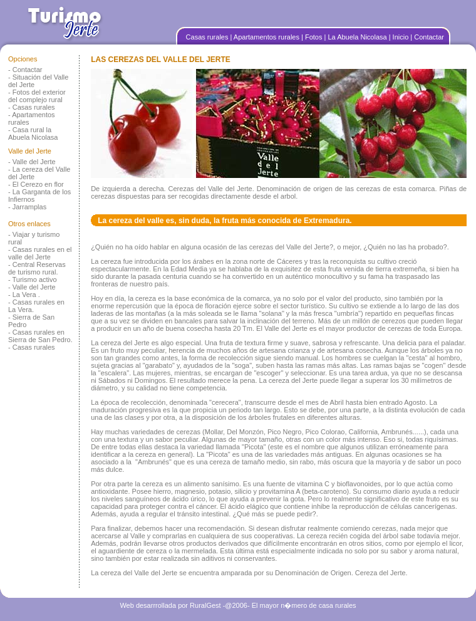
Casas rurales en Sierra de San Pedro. (40, 335)
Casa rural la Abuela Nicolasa (33, 133)
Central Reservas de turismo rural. (37, 268)
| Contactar (427, 37)
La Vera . (26, 294)
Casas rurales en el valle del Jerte (40, 253)
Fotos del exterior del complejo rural (37, 95)
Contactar (28, 69)
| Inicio (400, 37)
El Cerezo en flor (38, 184)
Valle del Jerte (34, 161)
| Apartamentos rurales (266, 37)
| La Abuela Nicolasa (356, 37)
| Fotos (312, 37)
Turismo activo (35, 279)
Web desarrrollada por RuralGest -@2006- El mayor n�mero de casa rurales (238, 605)
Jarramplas (29, 207)
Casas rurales (208, 37)
